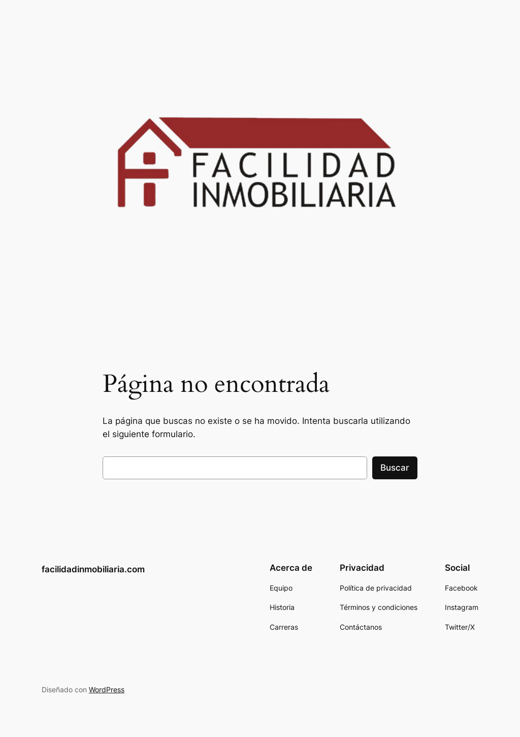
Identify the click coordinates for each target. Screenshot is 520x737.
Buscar (394, 468)
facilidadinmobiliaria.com (93, 569)
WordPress (106, 689)
